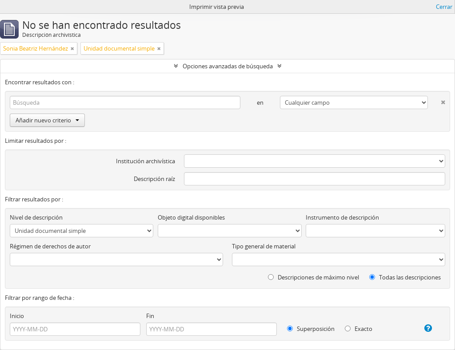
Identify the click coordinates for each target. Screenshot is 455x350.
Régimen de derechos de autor (50, 246)
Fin (150, 316)
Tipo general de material (263, 246)
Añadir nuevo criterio (47, 120)
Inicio (17, 316)
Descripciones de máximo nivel (313, 277)
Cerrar (444, 7)
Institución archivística (145, 161)
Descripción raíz (154, 179)
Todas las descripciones (405, 277)
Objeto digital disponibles (191, 217)
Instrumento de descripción (342, 217)
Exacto (358, 329)
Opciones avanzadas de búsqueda (228, 66)
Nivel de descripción (36, 217)
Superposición (311, 329)
